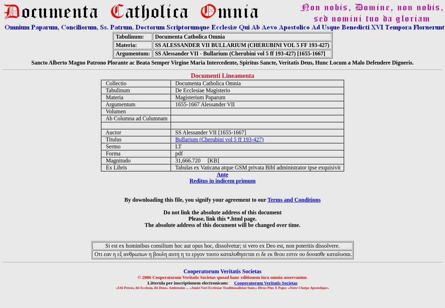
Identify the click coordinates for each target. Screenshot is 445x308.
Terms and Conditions (293, 200)
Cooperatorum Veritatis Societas (265, 283)
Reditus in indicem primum (222, 181)
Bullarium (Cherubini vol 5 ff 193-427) (219, 139)
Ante (222, 175)
